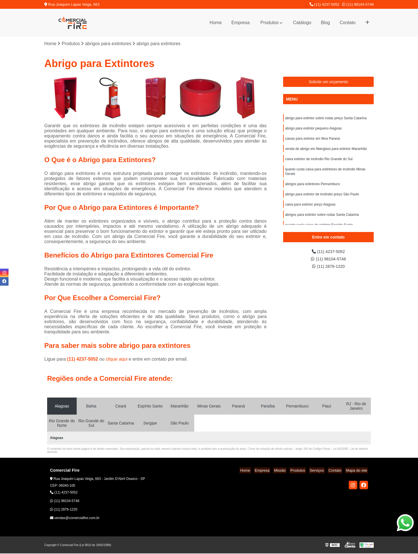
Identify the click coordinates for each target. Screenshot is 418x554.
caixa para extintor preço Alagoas (310, 210)
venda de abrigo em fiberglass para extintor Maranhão (326, 151)
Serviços (321, 471)
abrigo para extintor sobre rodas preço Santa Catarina (326, 119)
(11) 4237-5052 (325, 4)
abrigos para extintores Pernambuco (312, 189)
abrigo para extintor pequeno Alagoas (313, 130)
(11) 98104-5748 (358, 4)
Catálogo (302, 22)
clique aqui (117, 359)
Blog (325, 22)
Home (216, 22)
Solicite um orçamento (328, 82)
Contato (348, 22)
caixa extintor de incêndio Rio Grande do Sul (318, 162)
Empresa (240, 22)
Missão (288, 471)
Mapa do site (357, 471)
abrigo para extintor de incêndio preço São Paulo (322, 200)
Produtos (269, 22)
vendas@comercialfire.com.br (74, 518)
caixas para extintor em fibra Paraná (312, 141)
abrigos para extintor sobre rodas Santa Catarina (322, 221)
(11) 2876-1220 (328, 268)
